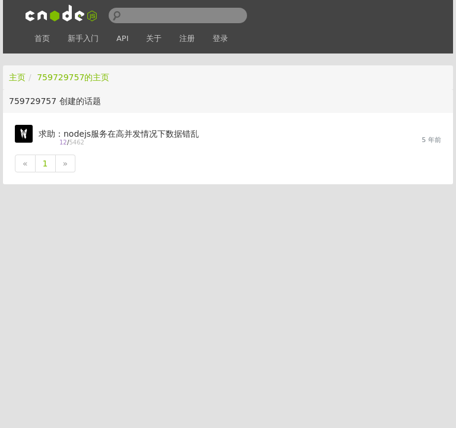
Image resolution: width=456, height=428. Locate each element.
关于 (154, 38)
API (122, 38)
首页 (42, 38)
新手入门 (83, 38)
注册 (187, 38)
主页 (17, 77)
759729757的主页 (73, 77)
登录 (220, 38)
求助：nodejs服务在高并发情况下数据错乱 (119, 134)
